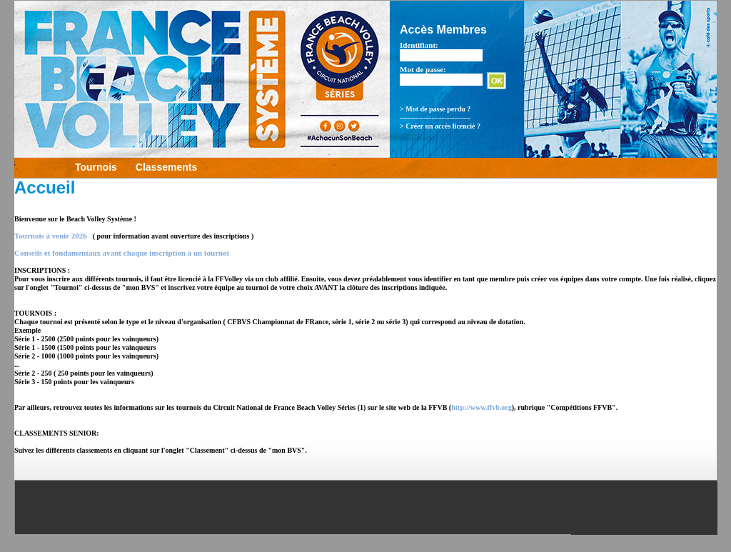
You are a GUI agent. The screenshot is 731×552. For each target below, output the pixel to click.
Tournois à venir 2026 (50, 235)
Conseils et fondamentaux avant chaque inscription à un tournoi (121, 253)
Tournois (96, 167)
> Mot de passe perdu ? (435, 109)
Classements (166, 167)
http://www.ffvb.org (481, 407)
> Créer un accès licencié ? (440, 126)
